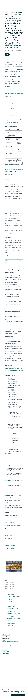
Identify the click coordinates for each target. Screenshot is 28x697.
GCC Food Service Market (12, 555)
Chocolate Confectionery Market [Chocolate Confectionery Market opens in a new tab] (13, 599)
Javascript (4, 655)
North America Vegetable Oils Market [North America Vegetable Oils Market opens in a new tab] (14, 613)
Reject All (21, 695)
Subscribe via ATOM (5, 653)
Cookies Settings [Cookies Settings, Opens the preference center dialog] (5, 695)
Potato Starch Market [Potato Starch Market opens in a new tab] (11, 621)
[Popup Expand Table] (22, 163)
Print (3, 648)
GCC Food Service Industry (9, 588)
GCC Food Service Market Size (9, 584)
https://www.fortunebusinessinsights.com (10, 641)
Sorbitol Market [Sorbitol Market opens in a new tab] (10, 620)
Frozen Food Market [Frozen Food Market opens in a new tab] (11, 616)
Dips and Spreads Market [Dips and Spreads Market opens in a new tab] (11, 594)
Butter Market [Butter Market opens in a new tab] (9, 615)
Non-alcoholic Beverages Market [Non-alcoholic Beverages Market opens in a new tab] (13, 608)
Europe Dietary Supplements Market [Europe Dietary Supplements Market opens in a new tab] (14, 618)
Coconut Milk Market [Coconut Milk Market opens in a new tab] (11, 606)
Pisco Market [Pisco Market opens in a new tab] (9, 601)
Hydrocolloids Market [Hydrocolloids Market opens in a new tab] (11, 623)
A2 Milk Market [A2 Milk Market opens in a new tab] (10, 625)
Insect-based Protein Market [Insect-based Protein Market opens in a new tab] (12, 604)
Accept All (14, 695)
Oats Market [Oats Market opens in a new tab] (9, 603)
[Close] (26, 690)
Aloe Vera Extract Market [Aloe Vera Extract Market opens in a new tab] (11, 592)
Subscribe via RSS (5, 651)
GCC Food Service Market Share (10, 586)
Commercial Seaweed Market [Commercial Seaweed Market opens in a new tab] (12, 609)
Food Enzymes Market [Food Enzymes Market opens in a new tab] (11, 611)
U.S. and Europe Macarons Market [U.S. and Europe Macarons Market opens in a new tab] (13, 596)
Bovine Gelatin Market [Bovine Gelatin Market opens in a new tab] (11, 598)
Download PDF (4, 650)
